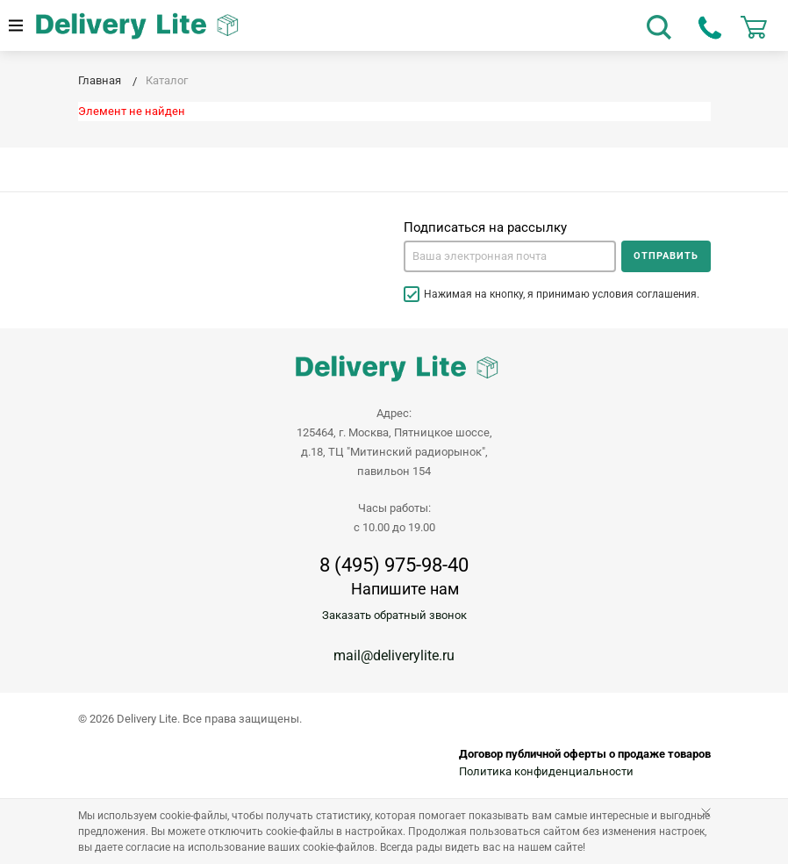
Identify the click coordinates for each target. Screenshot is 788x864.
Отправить (666, 256)
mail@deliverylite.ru (394, 655)
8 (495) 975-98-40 (394, 565)
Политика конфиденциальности (546, 771)
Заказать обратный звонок (394, 615)
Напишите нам (405, 589)
